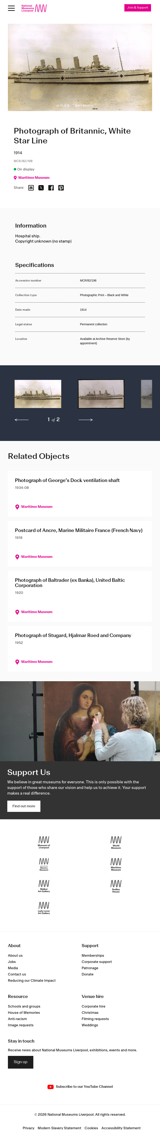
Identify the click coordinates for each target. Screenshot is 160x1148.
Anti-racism (17, 1019)
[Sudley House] (116, 886)
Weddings (90, 1025)
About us (15, 956)
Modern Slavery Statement (59, 1128)
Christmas (90, 1013)
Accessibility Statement (121, 1128)
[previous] (22, 420)
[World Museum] (116, 843)
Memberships (93, 956)
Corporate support (97, 962)
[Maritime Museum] (116, 864)
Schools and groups (24, 1006)
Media (13, 968)
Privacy (28, 1128)
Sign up (21, 1062)
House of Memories (24, 1013)
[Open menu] (11, 8)
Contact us (17, 974)
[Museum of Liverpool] (44, 843)
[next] (86, 420)
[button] (38, 396)
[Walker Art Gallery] (44, 886)
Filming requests (95, 1019)
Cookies (91, 1128)
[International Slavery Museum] (44, 864)
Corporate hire (93, 1006)
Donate (88, 974)
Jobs (12, 962)
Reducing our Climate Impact (32, 981)
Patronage (90, 968)
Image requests (21, 1025)
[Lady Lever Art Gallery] (44, 908)
